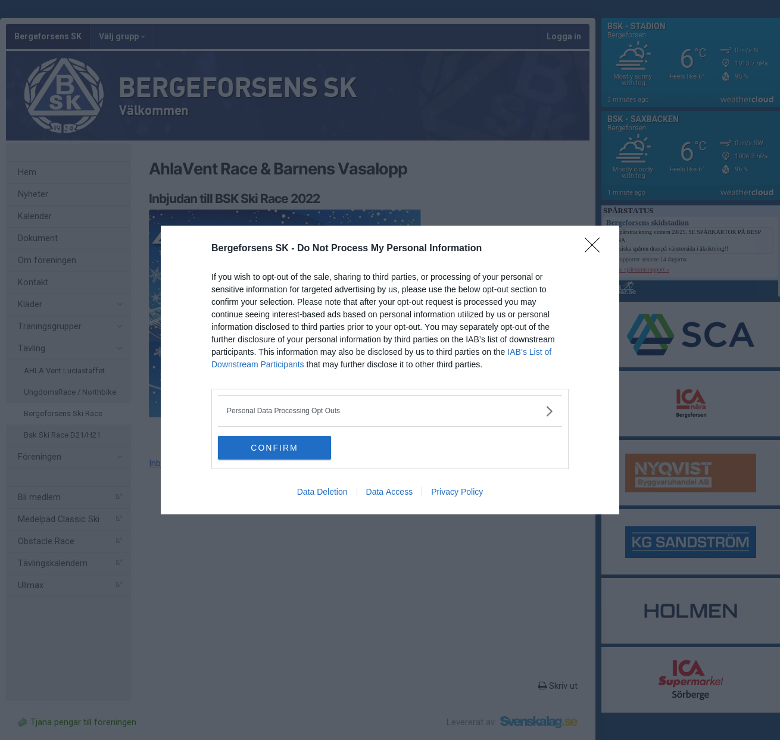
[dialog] (390, 370)
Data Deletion (322, 492)
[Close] (596, 249)
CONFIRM (274, 447)
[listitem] (390, 411)
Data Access (389, 492)
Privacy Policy (457, 492)
